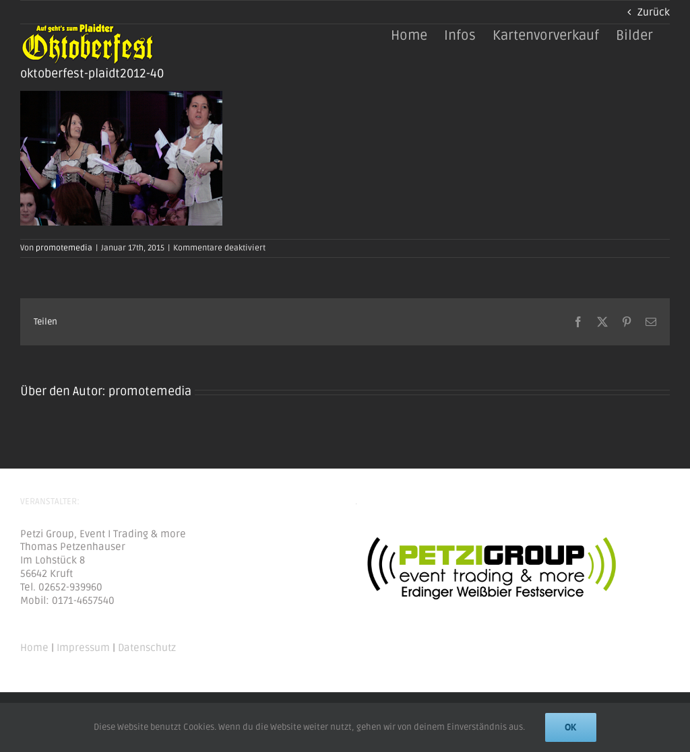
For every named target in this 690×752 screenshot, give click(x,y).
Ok (571, 727)
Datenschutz (147, 648)
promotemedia (64, 248)
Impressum (83, 648)
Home (34, 648)
